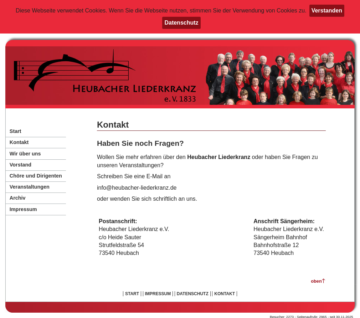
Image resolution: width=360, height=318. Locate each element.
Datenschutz (181, 23)
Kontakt (19, 142)
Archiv (18, 198)
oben (316, 281)
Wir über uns (25, 154)
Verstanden (327, 10)
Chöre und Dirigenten (36, 176)
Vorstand (20, 165)
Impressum (23, 209)
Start (15, 131)
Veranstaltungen (30, 187)
